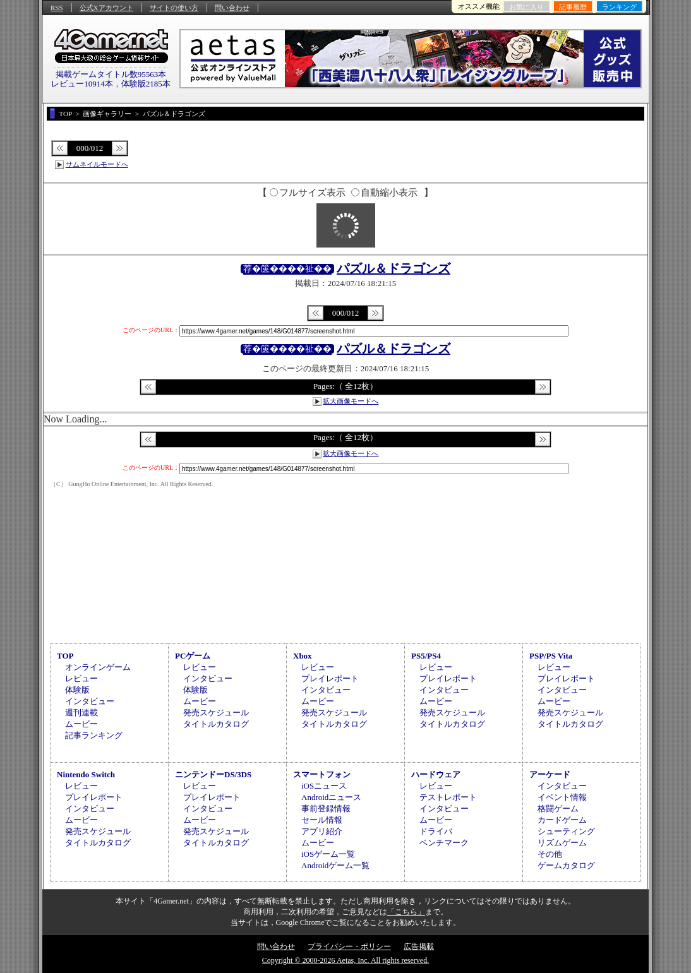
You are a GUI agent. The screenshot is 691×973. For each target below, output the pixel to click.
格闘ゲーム (558, 808)
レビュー (81, 678)
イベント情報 (562, 797)
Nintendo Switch (86, 774)
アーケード (549, 774)
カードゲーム (562, 820)
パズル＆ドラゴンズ (393, 268)
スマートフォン (322, 774)
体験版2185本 (146, 83)
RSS (57, 7)
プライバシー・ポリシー (349, 946)
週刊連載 (81, 712)
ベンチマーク (444, 842)
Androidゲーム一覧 (335, 865)
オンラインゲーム (98, 667)
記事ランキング (94, 735)
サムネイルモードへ (97, 164)
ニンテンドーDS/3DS (213, 774)
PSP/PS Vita (550, 655)
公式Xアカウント (106, 7)
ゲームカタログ (566, 865)
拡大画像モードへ (350, 401)
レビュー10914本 (82, 83)
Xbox (302, 655)
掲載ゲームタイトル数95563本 (111, 74)
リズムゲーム (562, 842)
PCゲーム (192, 655)
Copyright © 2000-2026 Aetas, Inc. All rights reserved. (345, 960)
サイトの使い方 (174, 7)
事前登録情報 (326, 808)
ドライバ (435, 831)
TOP (65, 655)
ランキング (619, 7)
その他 (550, 854)
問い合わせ (232, 7)
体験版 (77, 690)
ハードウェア (435, 774)
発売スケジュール (216, 712)
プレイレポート (330, 678)
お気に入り (526, 7)
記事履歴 (573, 7)
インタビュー (89, 701)
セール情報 (321, 820)
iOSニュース (324, 786)
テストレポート (448, 797)
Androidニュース (331, 797)
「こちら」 (406, 911)
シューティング (566, 831)
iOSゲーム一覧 (328, 854)
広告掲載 (419, 946)
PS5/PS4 (426, 655)
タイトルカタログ (216, 724)
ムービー (81, 724)
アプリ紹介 (321, 831)
